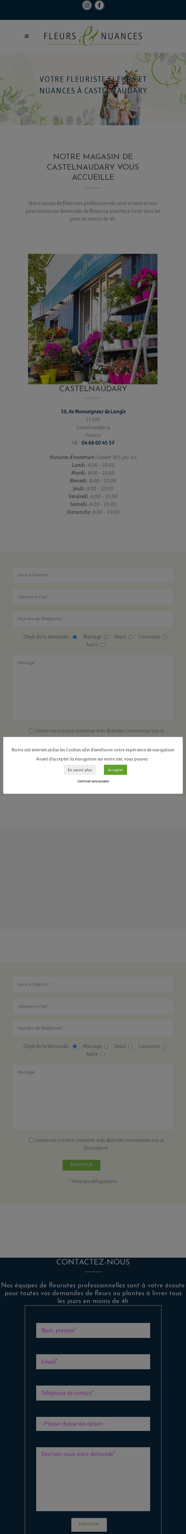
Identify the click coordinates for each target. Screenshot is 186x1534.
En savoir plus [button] (80, 769)
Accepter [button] (115, 769)
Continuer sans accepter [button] (93, 781)
